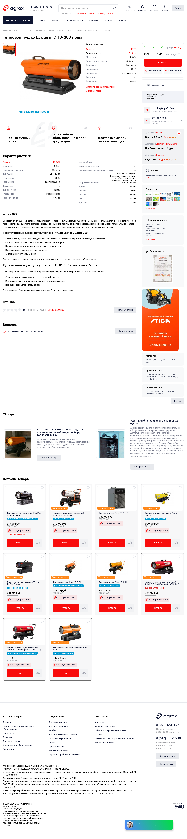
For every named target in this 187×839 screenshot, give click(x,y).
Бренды (122, 20)
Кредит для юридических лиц (63, 734)
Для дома (7, 737)
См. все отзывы (56, 310)
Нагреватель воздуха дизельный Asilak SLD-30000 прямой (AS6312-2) (24, 648)
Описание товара (94, 91)
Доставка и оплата (74, 20)
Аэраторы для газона (105, 14)
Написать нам (166, 764)
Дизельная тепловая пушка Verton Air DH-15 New (23, 583)
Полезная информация (60, 738)
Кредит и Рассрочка (58, 726)
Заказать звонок (168, 756)
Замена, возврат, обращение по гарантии (114, 738)
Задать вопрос (125, 331)
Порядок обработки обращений (64, 754)
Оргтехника (8, 749)
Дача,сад (7, 722)
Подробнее (150, 208)
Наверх (177, 401)
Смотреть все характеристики (100, 87)
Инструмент (8, 733)
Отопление (37, 30)
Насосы (91, 14)
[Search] (114, 8)
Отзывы (98, 734)
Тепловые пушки (54, 30)
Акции (55, 20)
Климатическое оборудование (16, 30)
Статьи (108, 20)
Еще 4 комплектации (16, 534)
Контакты (93, 20)
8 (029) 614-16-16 (168, 725)
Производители (56, 746)
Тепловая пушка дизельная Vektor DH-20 (161, 514)
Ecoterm (68, 30)
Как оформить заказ (58, 750)
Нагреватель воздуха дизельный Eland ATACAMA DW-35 (68, 514)
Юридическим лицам (105, 726)
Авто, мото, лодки (11, 741)
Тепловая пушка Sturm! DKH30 (67, 582)
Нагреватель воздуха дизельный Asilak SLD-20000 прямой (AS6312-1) (162, 583)
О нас (42, 20)
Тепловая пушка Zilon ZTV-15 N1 (114, 513)
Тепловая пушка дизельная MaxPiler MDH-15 (70, 648)
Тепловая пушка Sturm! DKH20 (113, 582)
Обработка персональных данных (111, 730)
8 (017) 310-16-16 (168, 738)
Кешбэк (52, 730)
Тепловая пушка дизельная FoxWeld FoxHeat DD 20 (24, 514)
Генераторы (81, 14)
